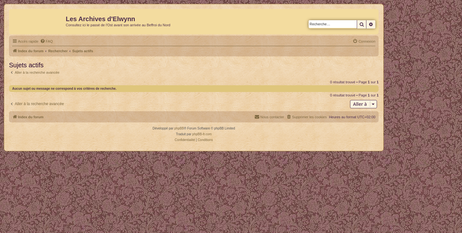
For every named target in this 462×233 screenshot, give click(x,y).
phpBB (179, 128)
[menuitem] (46, 41)
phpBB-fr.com (202, 134)
